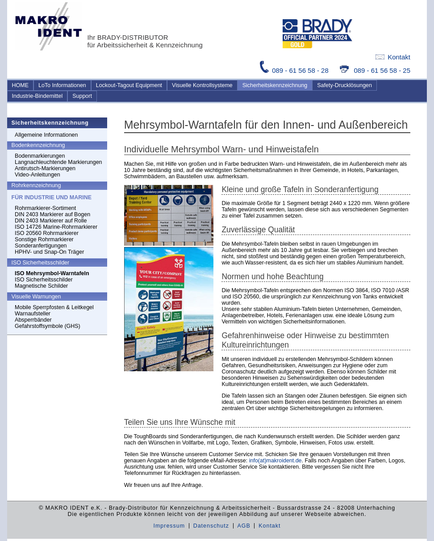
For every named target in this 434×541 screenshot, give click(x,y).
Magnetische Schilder (41, 286)
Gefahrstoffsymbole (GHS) (47, 326)
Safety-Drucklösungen (344, 85)
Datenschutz (211, 526)
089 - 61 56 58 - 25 (375, 70)
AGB (243, 526)
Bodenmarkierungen (40, 156)
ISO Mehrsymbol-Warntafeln (52, 273)
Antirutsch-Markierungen (45, 168)
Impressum (169, 526)
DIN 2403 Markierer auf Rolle (51, 221)
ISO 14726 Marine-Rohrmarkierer (56, 227)
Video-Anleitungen (37, 175)
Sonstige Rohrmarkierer (44, 239)
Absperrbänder (33, 320)
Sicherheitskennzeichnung (275, 85)
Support (82, 96)
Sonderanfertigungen (41, 246)
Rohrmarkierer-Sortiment (45, 208)
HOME (20, 85)
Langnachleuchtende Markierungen (58, 162)
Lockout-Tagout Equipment (129, 85)
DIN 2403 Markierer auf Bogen (52, 214)
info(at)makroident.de (275, 460)
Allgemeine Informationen (46, 135)
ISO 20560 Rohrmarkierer (47, 233)
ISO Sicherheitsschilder (44, 280)
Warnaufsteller (32, 313)
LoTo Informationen (62, 85)
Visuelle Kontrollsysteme (202, 85)
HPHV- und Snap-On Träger (49, 252)
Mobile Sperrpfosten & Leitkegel (54, 307)
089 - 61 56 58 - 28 (295, 70)
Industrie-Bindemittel (37, 96)
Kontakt (393, 57)
